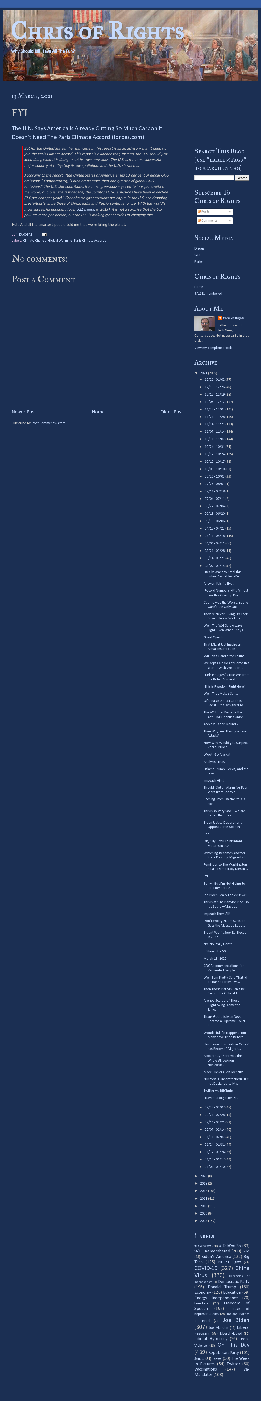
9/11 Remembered (208, 294)
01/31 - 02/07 (215, 1137)
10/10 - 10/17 (215, 462)
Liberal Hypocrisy (210, 1339)
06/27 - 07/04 (215, 506)
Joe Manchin (218, 1328)
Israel (206, 1321)
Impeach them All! (217, 914)
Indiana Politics (238, 1314)
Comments (207, 221)
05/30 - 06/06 (215, 521)
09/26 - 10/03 (215, 477)
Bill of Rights (229, 1262)
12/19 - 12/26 (215, 387)
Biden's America (216, 1256)
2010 (204, 1206)
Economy (202, 1292)
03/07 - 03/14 (215, 566)
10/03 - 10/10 (215, 469)
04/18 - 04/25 (215, 529)
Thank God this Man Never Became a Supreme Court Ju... (224, 1021)
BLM (246, 1251)
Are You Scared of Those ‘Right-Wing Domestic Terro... (222, 1005)
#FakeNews (202, 1246)
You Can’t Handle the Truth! (224, 656)
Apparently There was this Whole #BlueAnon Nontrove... (223, 1060)
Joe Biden (236, 1320)
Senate (199, 1359)
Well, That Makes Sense (221, 694)
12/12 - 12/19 (215, 395)
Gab (197, 255)
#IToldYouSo (230, 1246)
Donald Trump (222, 1287)
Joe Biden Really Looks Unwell (225, 895)
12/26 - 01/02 (215, 380)
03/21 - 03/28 (215, 551)
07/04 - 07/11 (215, 499)
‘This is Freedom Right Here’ (224, 687)
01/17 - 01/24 (215, 1152)
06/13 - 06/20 (215, 514)
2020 (204, 1176)
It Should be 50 (215, 951)
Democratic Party (233, 1282)
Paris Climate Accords (90, 241)
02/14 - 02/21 (215, 1122)
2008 (204, 1221)
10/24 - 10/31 (215, 447)
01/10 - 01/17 (215, 1159)
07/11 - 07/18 (215, 491)
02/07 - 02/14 (215, 1130)
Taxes (217, 1358)
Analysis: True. (214, 762)
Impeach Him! (214, 781)
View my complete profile (213, 348)
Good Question (215, 637)
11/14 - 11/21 (215, 424)
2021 (204, 373)
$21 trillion (86, 209)
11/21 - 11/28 (215, 417)
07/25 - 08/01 (215, 484)
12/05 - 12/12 (215, 402)
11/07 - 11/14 (215, 432)
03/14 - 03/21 (215, 558)
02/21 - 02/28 (215, 1115)
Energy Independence (216, 1298)
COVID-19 (206, 1268)
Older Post (171, 412)
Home (98, 412)
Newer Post (24, 412)
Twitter (233, 1364)
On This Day (233, 1345)
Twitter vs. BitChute (218, 1091)
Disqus (199, 249)
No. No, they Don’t (218, 944)
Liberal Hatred (231, 1334)
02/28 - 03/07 (215, 1107)
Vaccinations (205, 1369)
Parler (198, 262)
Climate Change (34, 241)
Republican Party (223, 1353)
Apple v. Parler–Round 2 (221, 724)
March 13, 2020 (215, 959)
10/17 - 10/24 (215, 454)
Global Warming (60, 241)
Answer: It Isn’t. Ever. (219, 584)
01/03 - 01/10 (215, 1167)
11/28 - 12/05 (215, 409)
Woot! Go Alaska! (217, 755)
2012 (204, 1191)
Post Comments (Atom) (49, 423)
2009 (204, 1214)
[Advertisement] (221, 114)
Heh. (207, 834)
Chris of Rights (97, 31)
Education (232, 1292)
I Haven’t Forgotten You (221, 1098)
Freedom (201, 1303)
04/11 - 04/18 (215, 536)
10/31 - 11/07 (215, 439)
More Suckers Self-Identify (223, 1072)
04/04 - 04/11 (215, 543)
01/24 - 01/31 (215, 1145)
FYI (206, 876)
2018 (204, 1184)
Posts (204, 212)
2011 (204, 1199)
